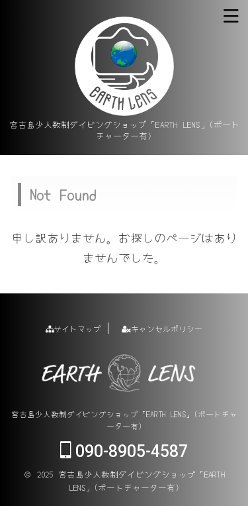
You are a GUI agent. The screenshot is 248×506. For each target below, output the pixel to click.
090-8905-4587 (124, 451)
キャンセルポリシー (162, 328)
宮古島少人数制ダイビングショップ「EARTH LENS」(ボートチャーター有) (124, 419)
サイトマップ (73, 328)
